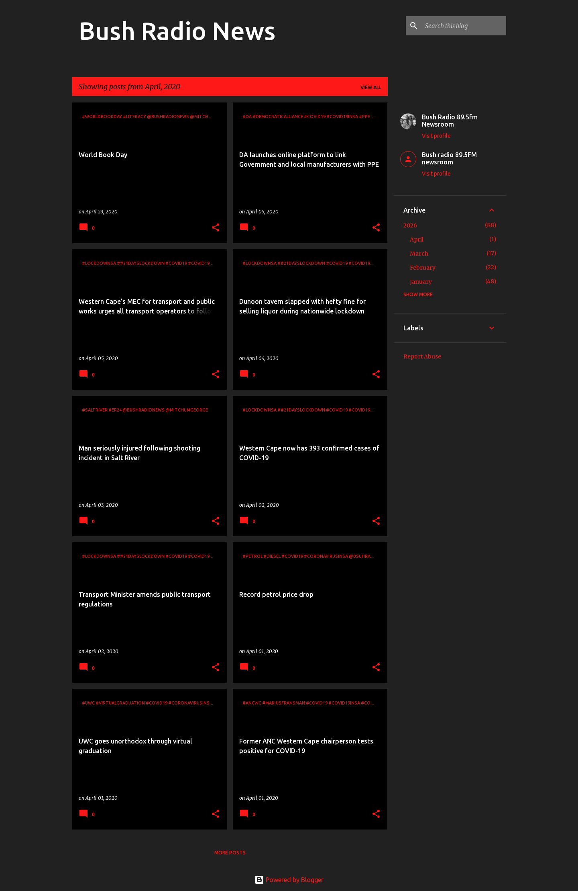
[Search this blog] (464, 25)
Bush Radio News (177, 30)
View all (370, 87)
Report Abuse (422, 356)
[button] (215, 228)
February (423, 267)
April (416, 239)
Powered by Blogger (289, 879)
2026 (410, 225)
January (421, 281)
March (419, 253)
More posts (230, 852)
